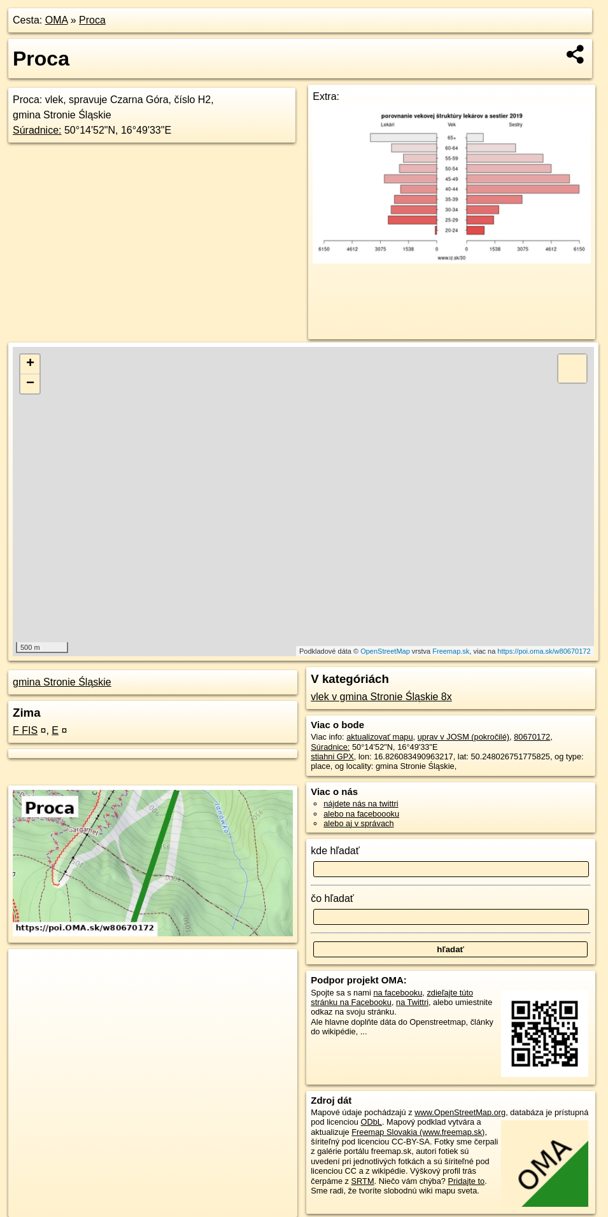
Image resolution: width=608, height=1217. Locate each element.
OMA (56, 20)
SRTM (362, 1181)
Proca (92, 20)
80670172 (532, 737)
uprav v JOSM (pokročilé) (463, 737)
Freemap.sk (450, 651)
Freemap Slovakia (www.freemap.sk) (417, 1132)
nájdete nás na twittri (360, 803)
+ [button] (30, 364)
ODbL (371, 1122)
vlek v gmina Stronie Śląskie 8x (381, 696)
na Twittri (412, 1002)
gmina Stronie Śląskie (62, 682)
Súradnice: (37, 130)
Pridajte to (466, 1181)
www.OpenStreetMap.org (459, 1112)
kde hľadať (335, 850)
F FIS (25, 730)
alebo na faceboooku (361, 814)
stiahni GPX (332, 756)
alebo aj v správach (358, 823)
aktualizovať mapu (379, 737)
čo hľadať (332, 898)
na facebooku (397, 992)
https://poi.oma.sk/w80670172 (543, 651)
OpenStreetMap (385, 651)
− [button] (30, 383)
